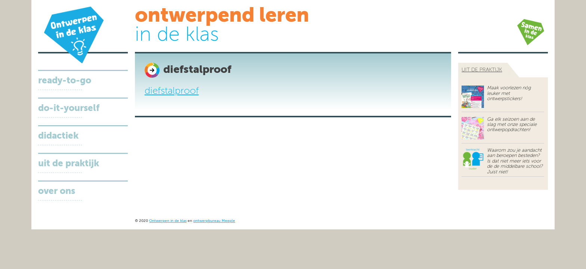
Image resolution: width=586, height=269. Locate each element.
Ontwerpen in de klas (167, 221)
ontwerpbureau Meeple (214, 221)
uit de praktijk (482, 69)
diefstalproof (172, 91)
